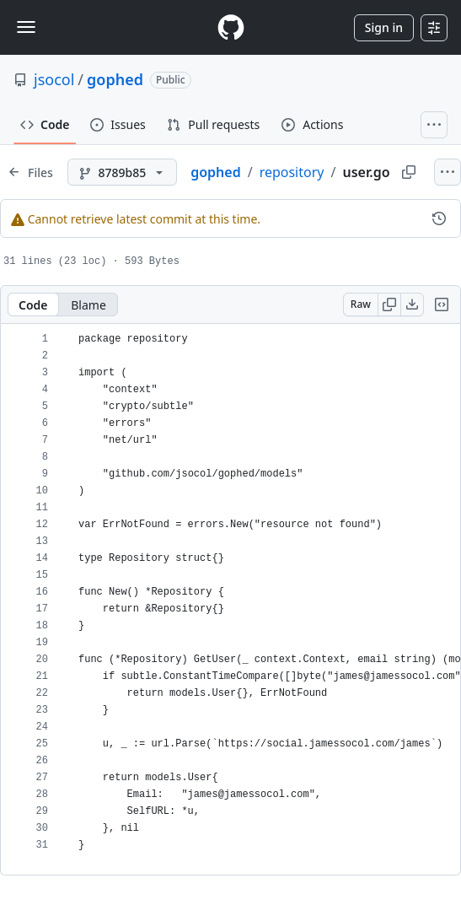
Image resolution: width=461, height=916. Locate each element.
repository (292, 172)
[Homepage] (230, 27)
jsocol (54, 79)
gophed (115, 79)
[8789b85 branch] (122, 172)
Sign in (384, 27)
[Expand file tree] (30, 172)
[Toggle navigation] (26, 27)
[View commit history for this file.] (439, 218)
